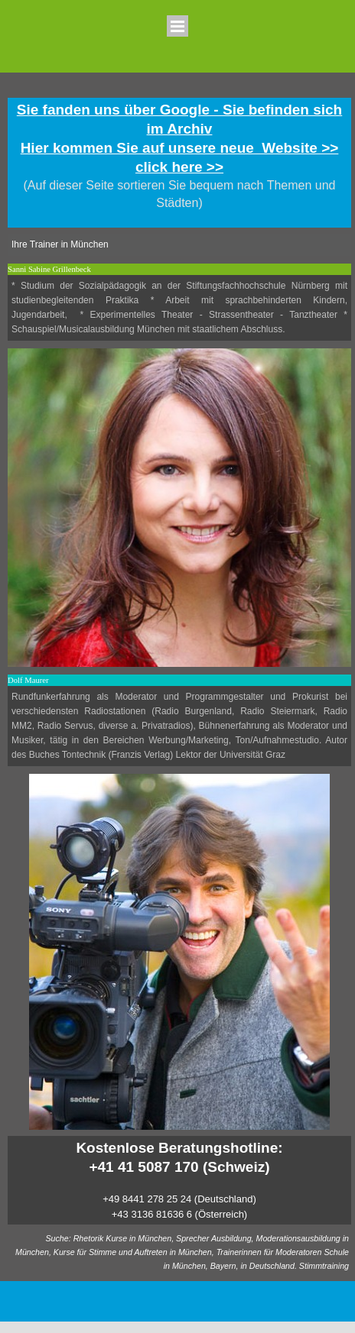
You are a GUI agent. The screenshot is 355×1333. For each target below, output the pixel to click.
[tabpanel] (179, 162)
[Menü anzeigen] (177, 26)
